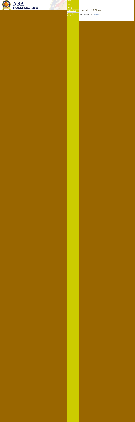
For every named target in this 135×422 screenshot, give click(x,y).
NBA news (97, 14)
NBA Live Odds (71, 11)
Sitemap (69, 8)
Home (69, 0)
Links (68, 4)
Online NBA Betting (70, 14)
